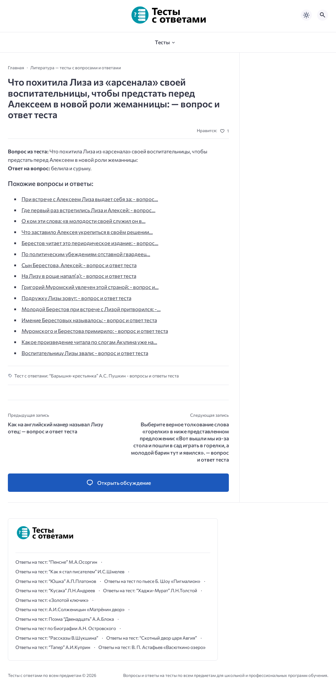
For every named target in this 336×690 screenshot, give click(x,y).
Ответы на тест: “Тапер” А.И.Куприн (52, 647)
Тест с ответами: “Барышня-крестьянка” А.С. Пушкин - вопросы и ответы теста (96, 375)
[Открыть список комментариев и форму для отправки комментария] (118, 482)
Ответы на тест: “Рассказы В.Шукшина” (56, 638)
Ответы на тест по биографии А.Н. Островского (65, 628)
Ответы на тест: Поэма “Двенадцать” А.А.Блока (64, 619)
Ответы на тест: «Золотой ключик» (52, 600)
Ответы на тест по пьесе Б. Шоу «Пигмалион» (152, 581)
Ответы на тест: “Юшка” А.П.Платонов (55, 581)
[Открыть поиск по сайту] (322, 15)
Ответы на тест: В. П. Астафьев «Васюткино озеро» (152, 647)
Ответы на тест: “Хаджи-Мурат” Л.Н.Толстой (150, 590)
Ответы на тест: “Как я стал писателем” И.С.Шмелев (69, 571)
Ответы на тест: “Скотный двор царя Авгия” (151, 638)
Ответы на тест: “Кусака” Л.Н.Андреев (55, 590)
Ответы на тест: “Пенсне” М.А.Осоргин (56, 562)
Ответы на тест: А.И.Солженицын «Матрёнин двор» (70, 609)
